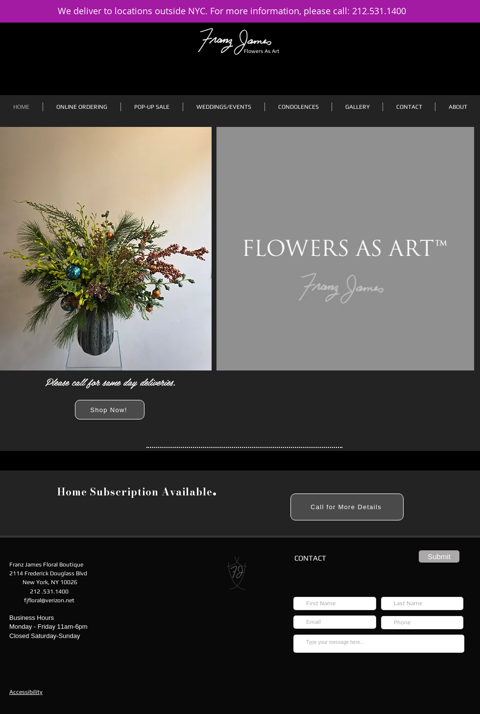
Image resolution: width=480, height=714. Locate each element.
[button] (81, 106)
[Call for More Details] (347, 506)
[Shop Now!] (109, 409)
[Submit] (439, 556)
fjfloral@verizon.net (49, 600)
